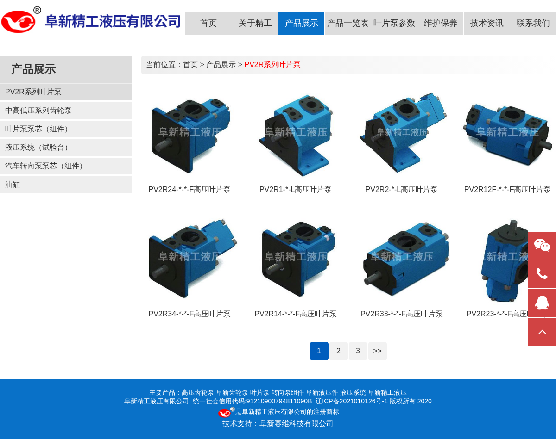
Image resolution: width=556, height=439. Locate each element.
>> (377, 351)
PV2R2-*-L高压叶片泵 (402, 189)
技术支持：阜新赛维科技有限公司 (278, 423)
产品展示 (221, 64)
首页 (190, 64)
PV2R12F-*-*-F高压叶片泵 (507, 189)
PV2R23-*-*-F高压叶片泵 (508, 314)
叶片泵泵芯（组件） (38, 129)
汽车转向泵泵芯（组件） (46, 166)
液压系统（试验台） (38, 147)
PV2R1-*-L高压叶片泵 (295, 189)
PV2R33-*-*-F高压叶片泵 (401, 314)
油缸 (12, 184)
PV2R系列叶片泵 (33, 92)
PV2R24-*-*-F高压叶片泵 (189, 189)
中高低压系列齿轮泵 (38, 110)
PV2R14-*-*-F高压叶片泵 (295, 314)
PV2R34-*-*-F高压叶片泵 (189, 314)
